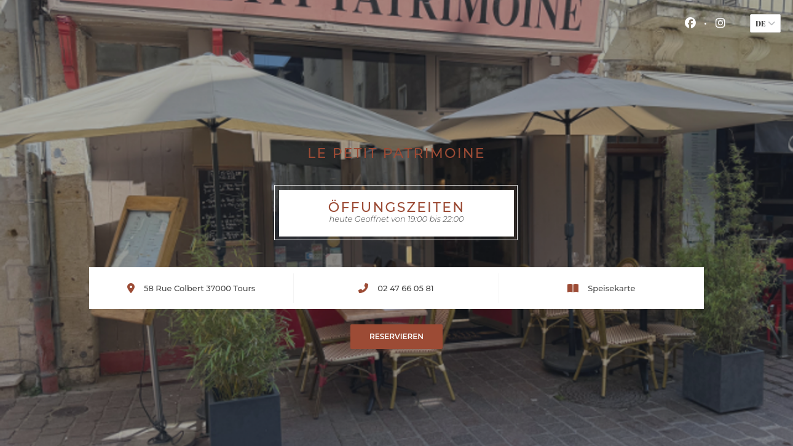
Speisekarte (611, 288)
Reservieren (396, 336)
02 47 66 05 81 (405, 288)
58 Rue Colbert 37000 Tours (199, 288)
